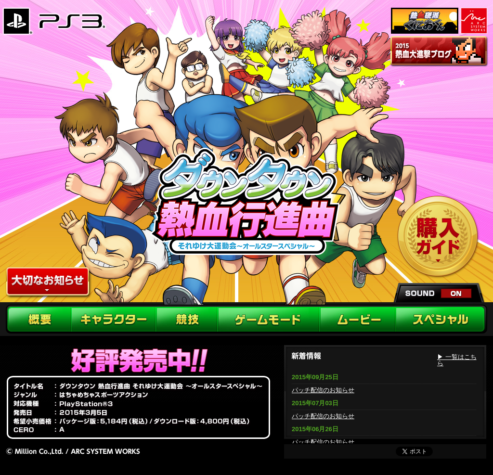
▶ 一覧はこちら (457, 360)
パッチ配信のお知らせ (323, 390)
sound (439, 292)
